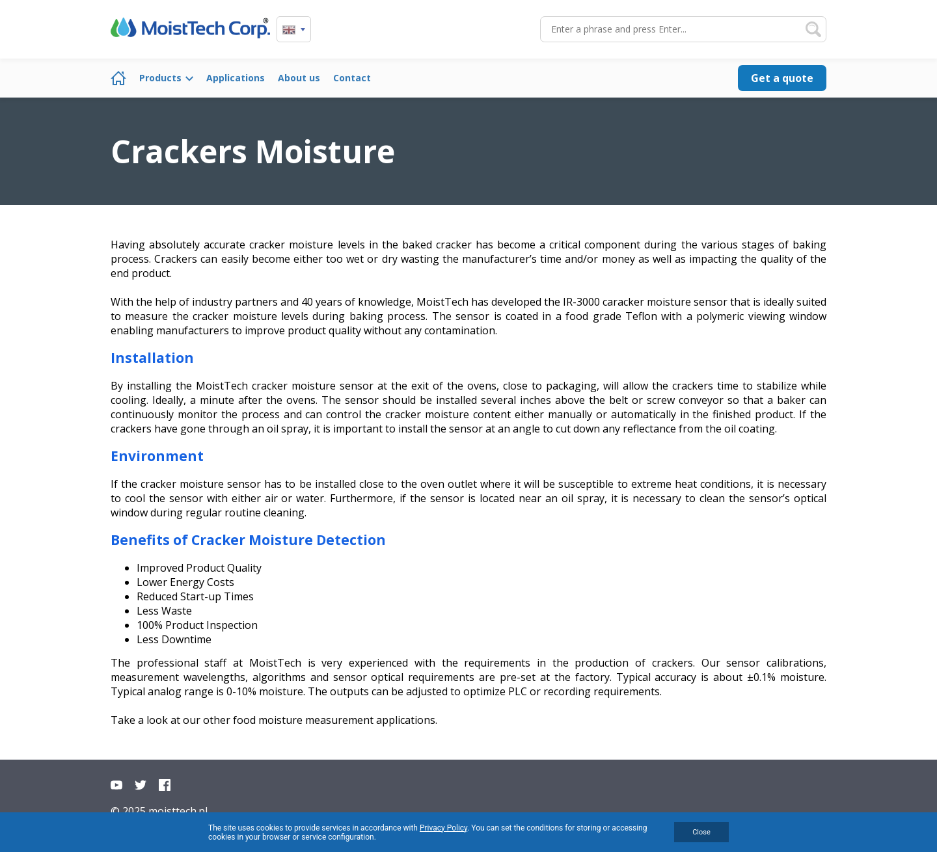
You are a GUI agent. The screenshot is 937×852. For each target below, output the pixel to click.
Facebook (164, 785)
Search (813, 29)
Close (701, 832)
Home (118, 78)
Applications (235, 78)
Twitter (140, 785)
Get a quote (782, 78)
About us (299, 78)
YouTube (116, 785)
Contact (352, 78)
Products (160, 78)
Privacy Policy (443, 827)
